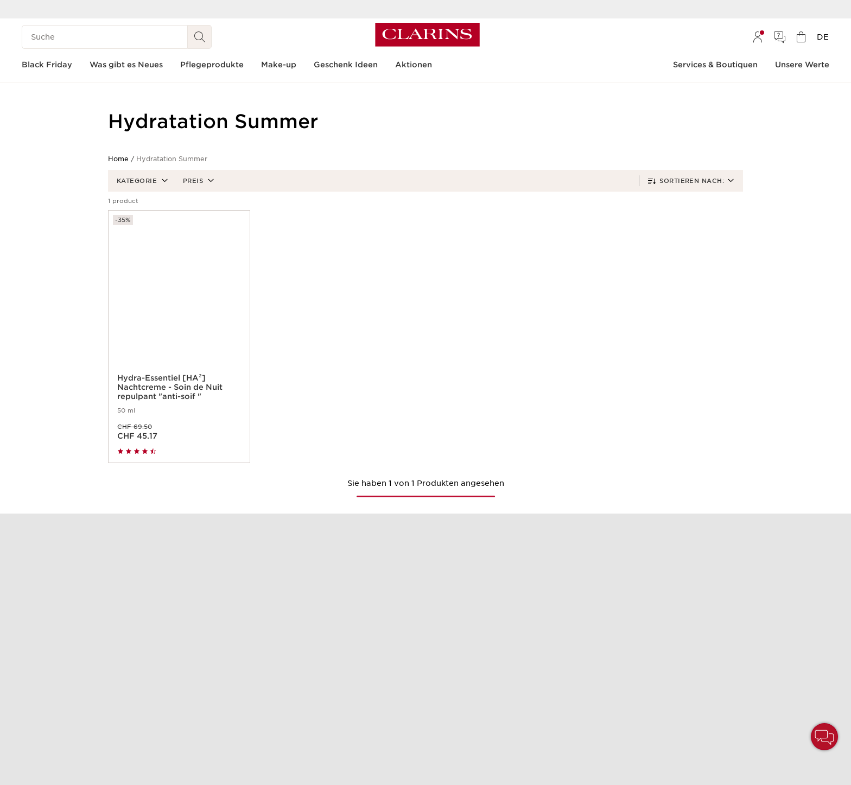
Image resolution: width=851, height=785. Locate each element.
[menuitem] (757, 36)
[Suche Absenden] (200, 37)
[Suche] (105, 37)
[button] (141, 181)
